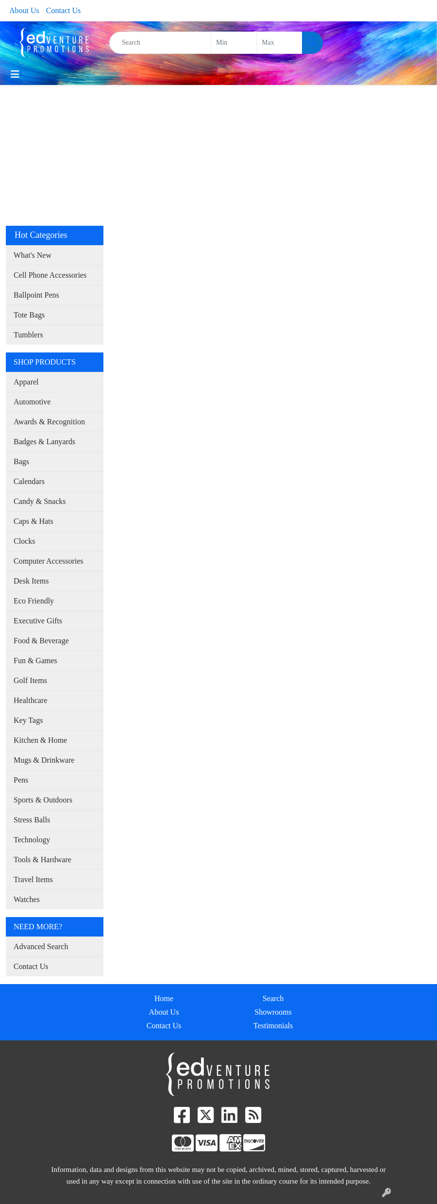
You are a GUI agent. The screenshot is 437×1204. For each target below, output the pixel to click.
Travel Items (33, 879)
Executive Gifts (38, 621)
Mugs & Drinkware (44, 760)
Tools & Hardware (42, 859)
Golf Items (30, 680)
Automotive (32, 402)
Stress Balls (32, 820)
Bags (21, 461)
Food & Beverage (41, 640)
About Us (24, 10)
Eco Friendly (34, 601)
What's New (32, 255)
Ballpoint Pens (36, 295)
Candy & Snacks (40, 501)
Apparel (26, 382)
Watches (27, 899)
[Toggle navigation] (15, 74)
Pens (21, 780)
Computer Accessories (49, 561)
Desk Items (31, 581)
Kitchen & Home (40, 740)
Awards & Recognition (49, 422)
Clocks (24, 541)
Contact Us (63, 10)
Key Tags (28, 720)
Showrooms (272, 1012)
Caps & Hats (33, 521)
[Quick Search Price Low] (234, 43)
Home (163, 998)
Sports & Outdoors (43, 800)
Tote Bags (29, 315)
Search (273, 998)
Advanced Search (41, 946)
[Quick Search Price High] (279, 43)
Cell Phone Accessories (50, 275)
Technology (32, 840)
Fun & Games (35, 660)
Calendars (29, 481)
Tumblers (28, 335)
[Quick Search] (160, 43)
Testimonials (273, 1025)
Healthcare (30, 700)
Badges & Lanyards (44, 441)
